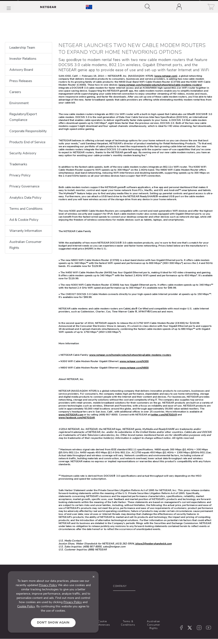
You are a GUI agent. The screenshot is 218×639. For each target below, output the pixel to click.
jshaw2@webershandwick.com (153, 543)
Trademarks (18, 164)
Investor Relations (22, 58)
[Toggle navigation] (148, 7)
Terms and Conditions (26, 208)
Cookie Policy (26, 606)
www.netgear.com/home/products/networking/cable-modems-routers (160, 84)
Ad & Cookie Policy (23, 219)
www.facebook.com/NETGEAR (77, 417)
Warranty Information (25, 230)
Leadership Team (22, 47)
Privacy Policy (19, 175)
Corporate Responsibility (28, 131)
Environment (19, 103)
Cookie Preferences (102, 623)
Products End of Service (27, 142)
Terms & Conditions (128, 623)
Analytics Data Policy (25, 197)
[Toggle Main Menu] (8, 7)
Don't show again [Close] (53, 623)
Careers (15, 92)
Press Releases (20, 81)
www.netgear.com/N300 (134, 361)
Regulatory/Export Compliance (23, 117)
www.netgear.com (166, 76)
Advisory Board (21, 69)
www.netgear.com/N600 (134, 367)
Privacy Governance (24, 186)
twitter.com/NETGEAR (164, 414)
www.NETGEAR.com (71, 414)
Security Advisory (22, 153)
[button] (136, 587)
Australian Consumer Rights (25, 244)
